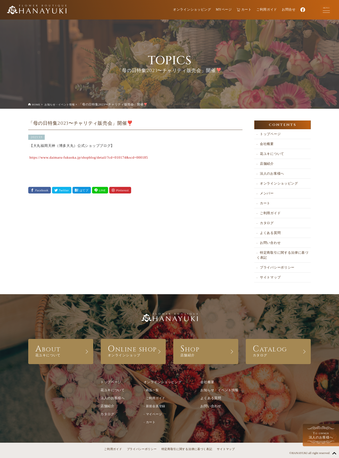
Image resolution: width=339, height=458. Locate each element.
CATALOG (278, 350)
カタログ (267, 223)
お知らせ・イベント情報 (59, 104)
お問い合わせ (270, 243)
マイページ (154, 414)
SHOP (205, 350)
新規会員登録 (155, 406)
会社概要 (267, 144)
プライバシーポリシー (277, 267)
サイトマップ (270, 277)
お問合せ (289, 9)
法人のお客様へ (272, 173)
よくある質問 (270, 233)
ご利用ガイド (266, 9)
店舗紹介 (267, 163)
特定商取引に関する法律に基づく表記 (282, 255)
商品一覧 (152, 390)
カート (244, 10)
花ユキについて (272, 154)
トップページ (270, 134)
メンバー (267, 193)
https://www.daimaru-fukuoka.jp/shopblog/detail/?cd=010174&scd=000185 (88, 157)
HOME (36, 104)
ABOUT (60, 350)
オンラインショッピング (192, 9)
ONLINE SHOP (133, 350)
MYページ (224, 9)
